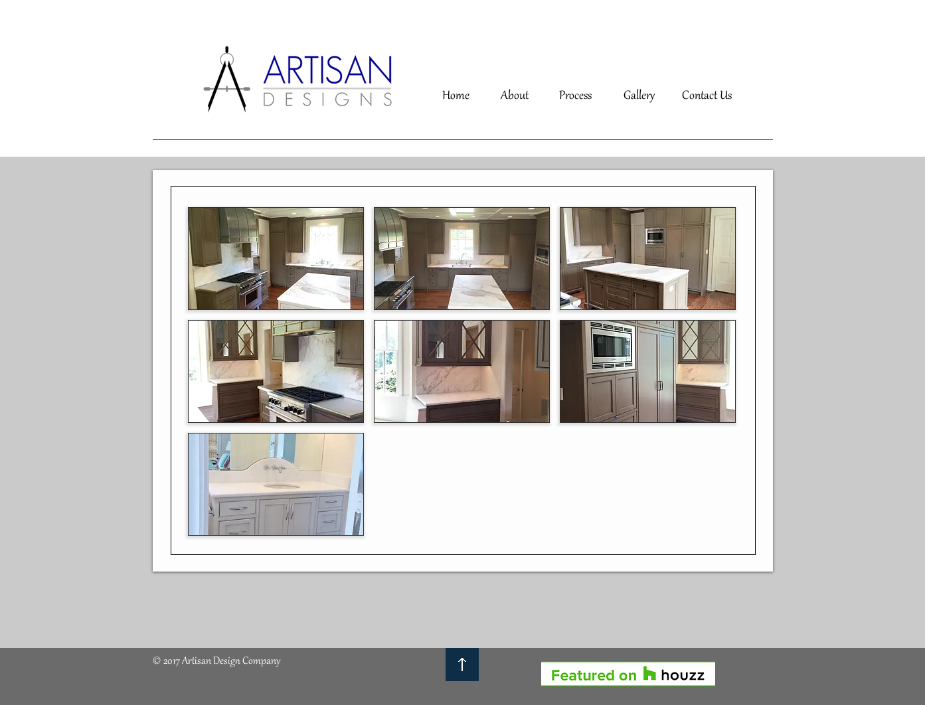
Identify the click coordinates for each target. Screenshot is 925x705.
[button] (276, 258)
